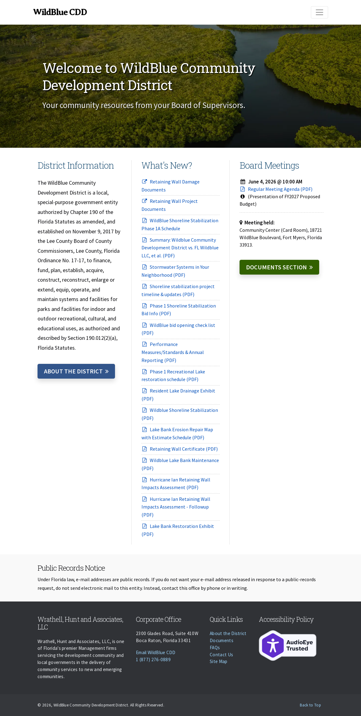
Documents (221, 640)
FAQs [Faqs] (215, 647)
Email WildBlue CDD (156, 652)
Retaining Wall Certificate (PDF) (179, 449)
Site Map (219, 661)
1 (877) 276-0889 (153, 659)
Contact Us (221, 655)
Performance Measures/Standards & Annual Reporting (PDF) (172, 352)
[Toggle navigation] (319, 12)
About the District (73, 371)
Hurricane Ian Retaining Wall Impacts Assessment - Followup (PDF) (175, 507)
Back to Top (310, 705)
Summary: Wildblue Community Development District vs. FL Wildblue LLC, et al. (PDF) (180, 248)
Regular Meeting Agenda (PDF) (276, 189)
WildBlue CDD (60, 12)
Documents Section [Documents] (276, 267)
